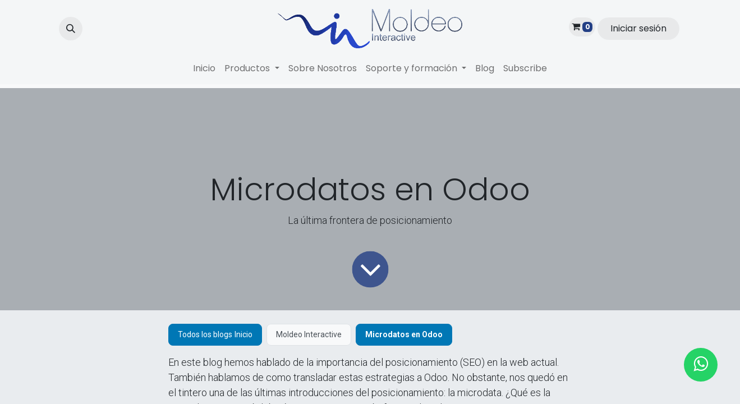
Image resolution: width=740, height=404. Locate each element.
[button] (70, 28)
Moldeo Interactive (309, 334)
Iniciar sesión (638, 28)
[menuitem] (204, 68)
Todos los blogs (205, 334)
